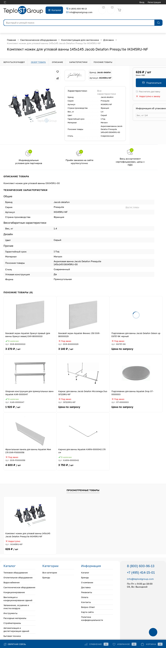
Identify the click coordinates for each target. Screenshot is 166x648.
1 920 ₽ (30, 408)
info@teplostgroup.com (79, 12)
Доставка (86, 587)
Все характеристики (106, 92)
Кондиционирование (14, 592)
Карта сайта (87, 612)
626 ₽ (11, 549)
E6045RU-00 (53, 183)
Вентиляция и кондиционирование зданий (17, 599)
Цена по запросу (136, 350)
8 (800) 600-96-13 (76, 8)
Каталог (85, 572)
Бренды (46, 577)
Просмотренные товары (83, 490)
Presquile (105, 101)
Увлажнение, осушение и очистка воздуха (16, 607)
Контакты (86, 602)
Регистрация (154, 2)
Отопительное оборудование (18, 577)
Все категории (49, 572)
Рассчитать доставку (148, 91)
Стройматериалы (12, 623)
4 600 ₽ (30, 467)
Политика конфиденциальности (92, 618)
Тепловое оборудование (15, 572)
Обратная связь (14, 644)
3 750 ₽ (83, 467)
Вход (141, 2)
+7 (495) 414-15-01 (141, 572)
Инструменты (10, 613)
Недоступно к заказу (148, 96)
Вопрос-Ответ (88, 607)
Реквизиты (86, 592)
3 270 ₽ (30, 350)
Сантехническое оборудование (19, 587)
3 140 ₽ (83, 350)
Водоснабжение (11, 582)
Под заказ (64, 341)
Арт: (15, 344)
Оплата (84, 597)
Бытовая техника (12, 636)
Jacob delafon (107, 97)
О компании (87, 582)
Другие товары (132, 207)
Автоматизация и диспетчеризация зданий (16, 629)
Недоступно (12, 541)
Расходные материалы (14, 618)
